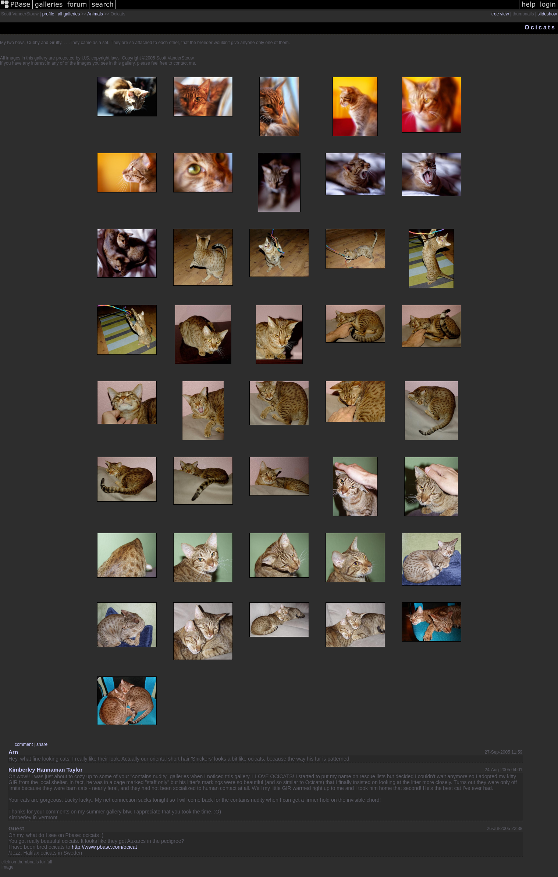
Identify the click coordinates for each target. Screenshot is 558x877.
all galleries (69, 14)
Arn (13, 752)
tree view (500, 14)
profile (48, 14)
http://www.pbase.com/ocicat (104, 847)
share (41, 744)
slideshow (547, 14)
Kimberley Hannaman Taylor (45, 769)
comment (24, 744)
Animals (95, 14)
